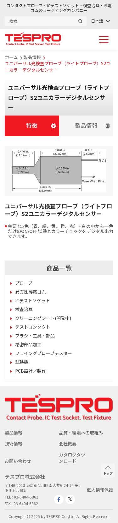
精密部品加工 (28, 344)
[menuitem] (100, 21)
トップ (108, 470)
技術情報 (13, 443)
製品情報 (32, 57)
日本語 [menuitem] (97, 21)
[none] (100, 21)
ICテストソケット (32, 300)
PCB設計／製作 (30, 371)
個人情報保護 (100, 490)
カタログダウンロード (72, 457)
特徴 (31, 125)
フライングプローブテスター (43, 353)
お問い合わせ (18, 461)
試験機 (21, 362)
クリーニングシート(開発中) (43, 318)
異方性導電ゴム (30, 291)
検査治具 (24, 309)
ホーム (11, 57)
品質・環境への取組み (81, 432)
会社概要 (67, 443)
